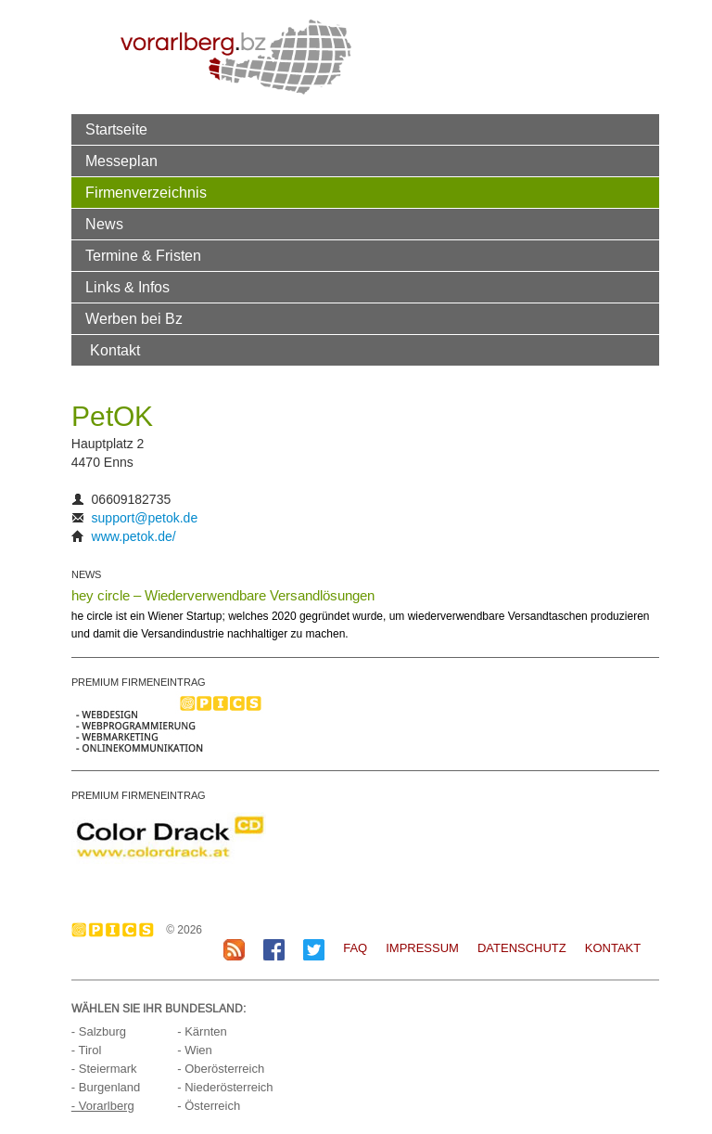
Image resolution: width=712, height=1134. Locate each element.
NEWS (86, 574)
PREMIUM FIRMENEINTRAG (138, 682)
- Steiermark (104, 1069)
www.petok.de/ (134, 536)
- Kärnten (201, 1031)
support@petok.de (145, 517)
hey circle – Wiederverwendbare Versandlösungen (223, 595)
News (104, 223)
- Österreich (208, 1106)
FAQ (355, 948)
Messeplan (121, 160)
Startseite (116, 129)
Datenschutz (521, 948)
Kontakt (115, 349)
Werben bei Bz (134, 318)
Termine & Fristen (143, 255)
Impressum (422, 948)
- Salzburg (98, 1031)
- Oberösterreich (220, 1069)
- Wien (194, 1050)
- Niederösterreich (225, 1087)
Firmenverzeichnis (146, 192)
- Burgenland (105, 1087)
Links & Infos (127, 286)
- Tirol (86, 1050)
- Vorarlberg (102, 1106)
